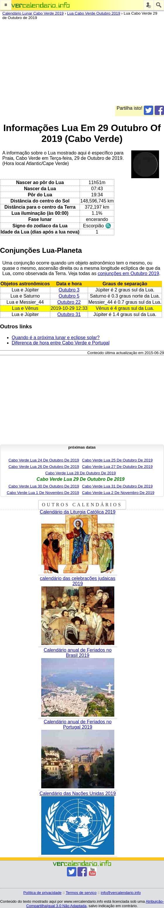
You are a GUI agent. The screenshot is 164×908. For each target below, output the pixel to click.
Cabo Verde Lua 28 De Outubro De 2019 (80, 473)
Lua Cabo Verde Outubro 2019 (93, 13)
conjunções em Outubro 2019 (128, 273)
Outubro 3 (69, 289)
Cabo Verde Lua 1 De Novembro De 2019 (43, 492)
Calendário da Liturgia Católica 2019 (77, 511)
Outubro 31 (69, 314)
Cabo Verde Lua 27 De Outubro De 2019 (117, 466)
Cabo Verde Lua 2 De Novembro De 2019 (118, 492)
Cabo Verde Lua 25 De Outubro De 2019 (117, 460)
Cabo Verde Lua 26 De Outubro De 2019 (43, 466)
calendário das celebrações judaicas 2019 (77, 581)
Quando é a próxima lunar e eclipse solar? (56, 337)
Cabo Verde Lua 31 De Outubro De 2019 (117, 486)
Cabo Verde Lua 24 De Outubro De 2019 (43, 460)
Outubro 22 (69, 302)
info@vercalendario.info (121, 892)
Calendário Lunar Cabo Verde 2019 (33, 13)
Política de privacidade (42, 892)
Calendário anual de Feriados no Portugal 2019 (77, 724)
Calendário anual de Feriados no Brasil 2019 (77, 653)
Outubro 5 (69, 295)
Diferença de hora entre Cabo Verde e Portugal (60, 342)
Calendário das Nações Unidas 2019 (77, 793)
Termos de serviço (81, 892)
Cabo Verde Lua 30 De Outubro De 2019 (43, 486)
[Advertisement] (79, 65)
